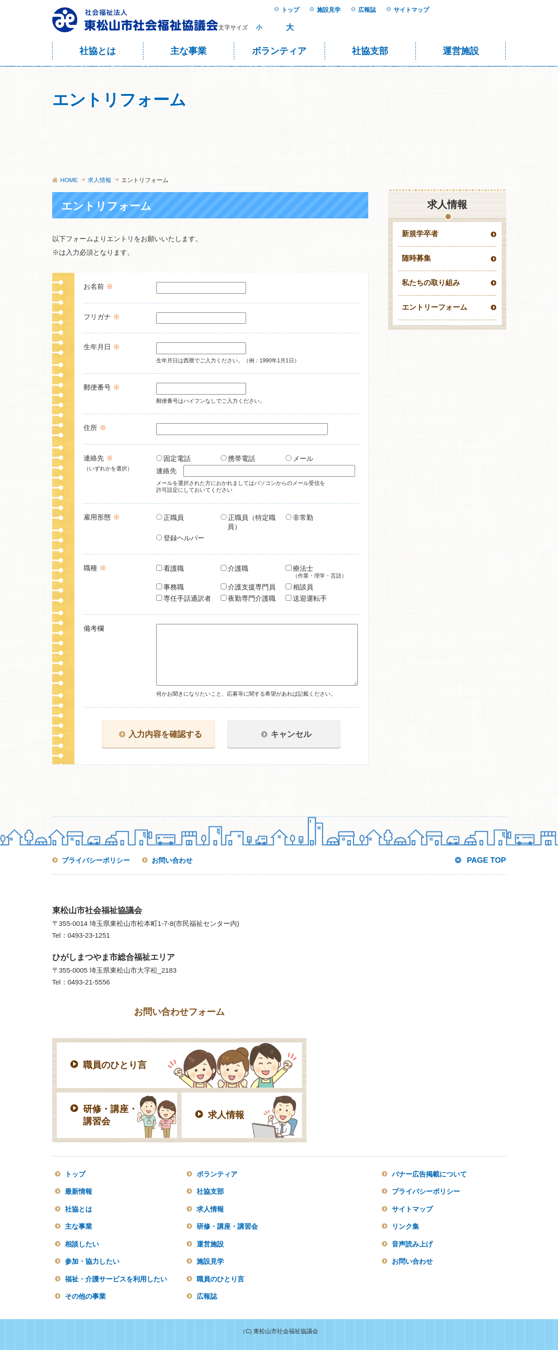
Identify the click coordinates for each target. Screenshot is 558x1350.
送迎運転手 (309, 598)
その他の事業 (85, 1296)
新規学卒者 (420, 233)
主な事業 (188, 51)
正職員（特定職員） (251, 522)
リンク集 (405, 1226)
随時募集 (416, 258)
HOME (69, 180)
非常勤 (302, 517)
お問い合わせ (172, 860)
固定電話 (177, 458)
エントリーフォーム (434, 307)
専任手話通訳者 (187, 598)
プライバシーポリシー (96, 860)
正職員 (173, 517)
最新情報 (78, 1191)
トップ (290, 10)
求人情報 (99, 180)
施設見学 (329, 10)
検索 (417, 27)
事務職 (173, 587)
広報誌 (367, 10)
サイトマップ (411, 10)
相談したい (82, 1244)
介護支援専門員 (251, 587)
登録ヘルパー (183, 538)
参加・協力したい (92, 1261)
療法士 (321, 572)
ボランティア (279, 51)
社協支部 (370, 51)
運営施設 (461, 51)
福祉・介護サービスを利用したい (116, 1279)
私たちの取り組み (431, 283)
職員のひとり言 (220, 1279)
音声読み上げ (412, 1244)
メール (302, 458)
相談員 (302, 587)
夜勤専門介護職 (251, 598)
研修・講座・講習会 (227, 1226)
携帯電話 (241, 458)
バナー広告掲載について (429, 1174)
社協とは (97, 51)
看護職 (173, 568)
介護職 (237, 568)
